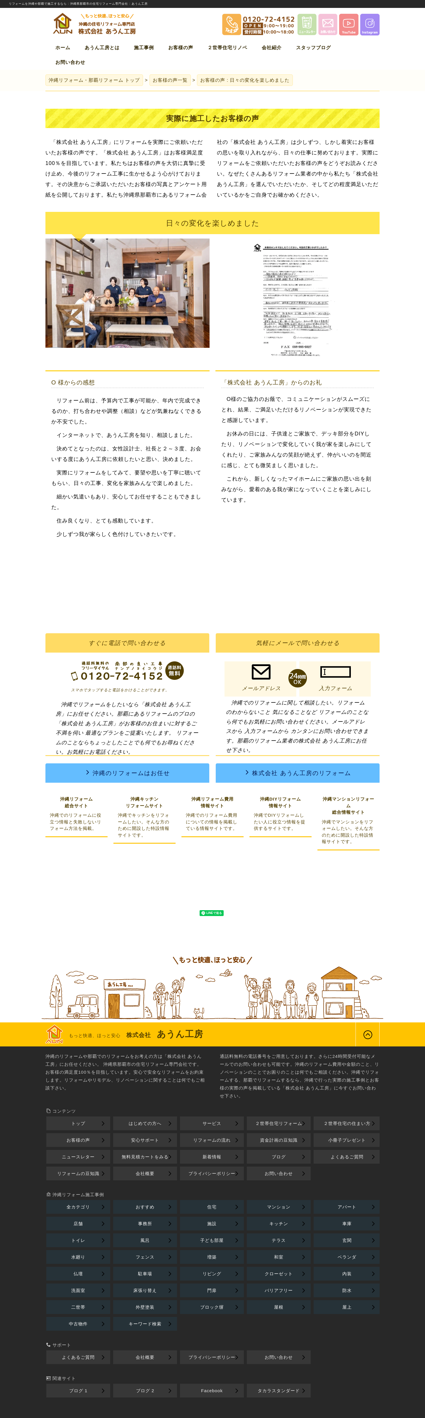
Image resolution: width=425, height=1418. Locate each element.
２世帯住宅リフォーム (278, 1123)
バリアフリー (279, 1290)
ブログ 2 (145, 1390)
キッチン (278, 1223)
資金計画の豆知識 (279, 1140)
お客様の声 (180, 47)
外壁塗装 (145, 1307)
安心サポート (145, 1140)
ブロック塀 (212, 1307)
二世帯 (78, 1307)
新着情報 (212, 1156)
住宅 (212, 1206)
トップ (94, 80)
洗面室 (78, 1290)
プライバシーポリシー (211, 1173)
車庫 (347, 1223)
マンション (278, 1206)
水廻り (78, 1256)
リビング (212, 1273)
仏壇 (78, 1273)
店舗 (78, 1223)
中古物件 (78, 1323)
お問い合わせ (70, 62)
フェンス (145, 1256)
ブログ (279, 1156)
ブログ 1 (78, 1390)
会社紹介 (272, 47)
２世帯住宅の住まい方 (347, 1123)
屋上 (347, 1307)
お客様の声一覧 (170, 80)
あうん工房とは (102, 47)
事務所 (145, 1223)
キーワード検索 (145, 1323)
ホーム (62, 47)
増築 (212, 1256)
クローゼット (279, 1273)
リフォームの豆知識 (78, 1173)
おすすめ (145, 1206)
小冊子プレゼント (347, 1140)
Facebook (212, 1390)
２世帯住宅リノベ (227, 47)
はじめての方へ (145, 1123)
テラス (279, 1240)
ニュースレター (78, 1156)
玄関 (347, 1240)
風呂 (145, 1240)
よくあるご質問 (347, 1156)
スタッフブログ (313, 47)
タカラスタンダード (279, 1390)
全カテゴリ (78, 1206)
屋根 (278, 1307)
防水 (347, 1290)
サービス (212, 1123)
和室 (278, 1256)
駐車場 (145, 1273)
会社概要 (145, 1173)
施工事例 (144, 47)
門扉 (212, 1290)
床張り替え (145, 1290)
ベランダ (347, 1256)
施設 (212, 1223)
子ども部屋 (212, 1240)
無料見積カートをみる (145, 1156)
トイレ (78, 1240)
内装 (347, 1273)
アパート (347, 1206)
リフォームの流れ (212, 1140)
